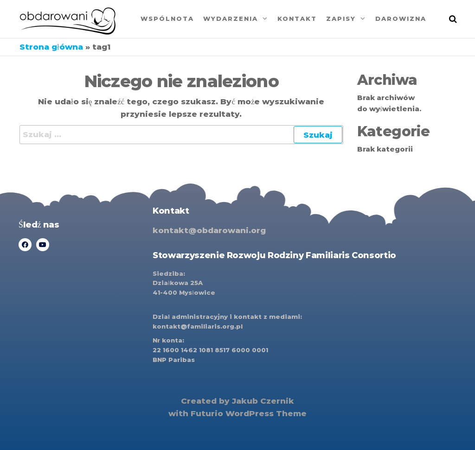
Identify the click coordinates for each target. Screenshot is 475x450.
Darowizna (400, 18)
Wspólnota (167, 18)
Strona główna (51, 46)
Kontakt (297, 18)
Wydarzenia (230, 18)
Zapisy (341, 18)
